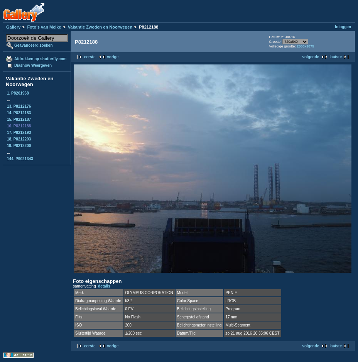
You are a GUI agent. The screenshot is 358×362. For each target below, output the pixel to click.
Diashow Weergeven (33, 65)
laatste (335, 57)
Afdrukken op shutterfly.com (40, 59)
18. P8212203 (19, 139)
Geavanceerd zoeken (33, 45)
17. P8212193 (19, 132)
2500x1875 (305, 46)
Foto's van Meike (44, 27)
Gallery (13, 27)
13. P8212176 (19, 106)
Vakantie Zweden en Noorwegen (100, 27)
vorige (112, 57)
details (104, 286)
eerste (89, 57)
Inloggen (343, 27)
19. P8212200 (19, 146)
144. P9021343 (20, 159)
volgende (310, 57)
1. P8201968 (18, 93)
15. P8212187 (19, 119)
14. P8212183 (19, 113)
